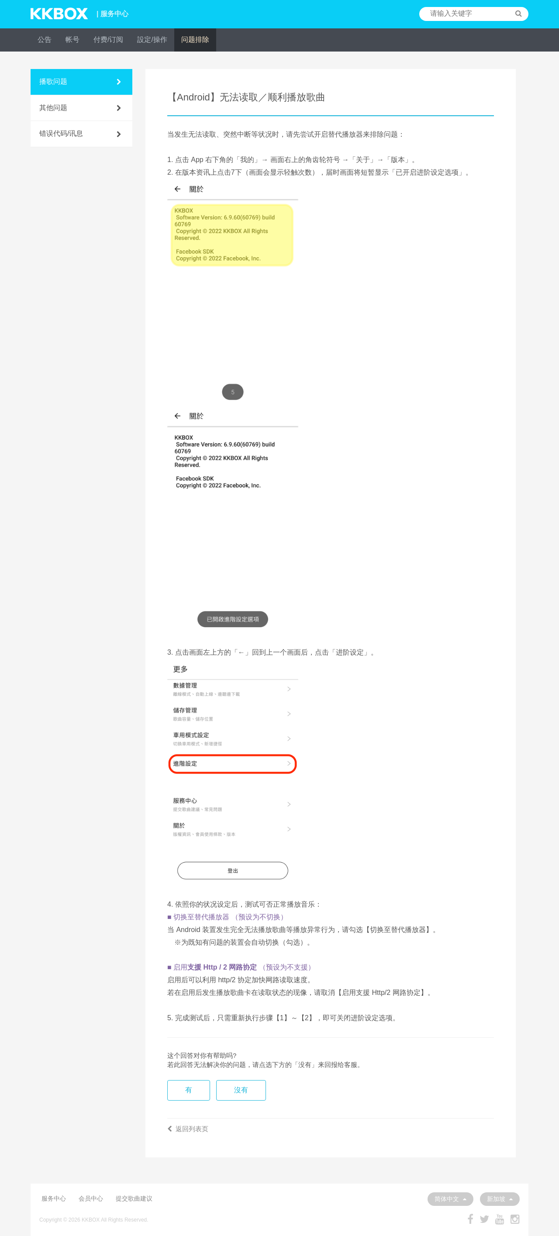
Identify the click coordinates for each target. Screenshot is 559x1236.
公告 (45, 39)
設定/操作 (152, 39)
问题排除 (195, 39)
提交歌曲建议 (134, 1198)
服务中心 (53, 1198)
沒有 (241, 1090)
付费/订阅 (108, 39)
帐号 (72, 39)
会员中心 (91, 1198)
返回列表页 (187, 1128)
